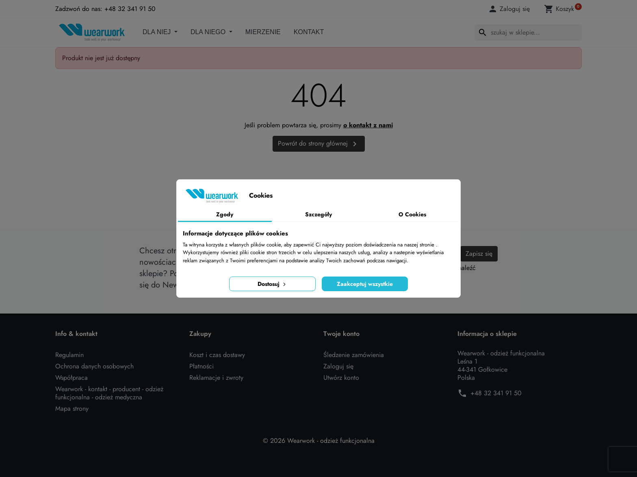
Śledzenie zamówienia (353, 354)
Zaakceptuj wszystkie (365, 284)
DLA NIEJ (158, 31)
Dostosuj (272, 284)
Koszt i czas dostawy (217, 354)
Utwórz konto (341, 377)
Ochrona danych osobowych (94, 366)
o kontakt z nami (368, 125)
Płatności (201, 366)
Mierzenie (263, 31)
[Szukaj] (528, 32)
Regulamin (69, 354)
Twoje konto (341, 334)
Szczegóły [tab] (318, 214)
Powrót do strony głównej (319, 144)
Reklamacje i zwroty (216, 377)
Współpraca (71, 377)
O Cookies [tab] (412, 214)
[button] (510, 9)
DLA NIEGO (209, 31)
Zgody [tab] (224, 214)
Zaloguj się (338, 366)
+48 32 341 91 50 (496, 393)
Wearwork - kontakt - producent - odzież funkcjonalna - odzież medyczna (109, 393)
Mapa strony (72, 408)
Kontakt (309, 31)
